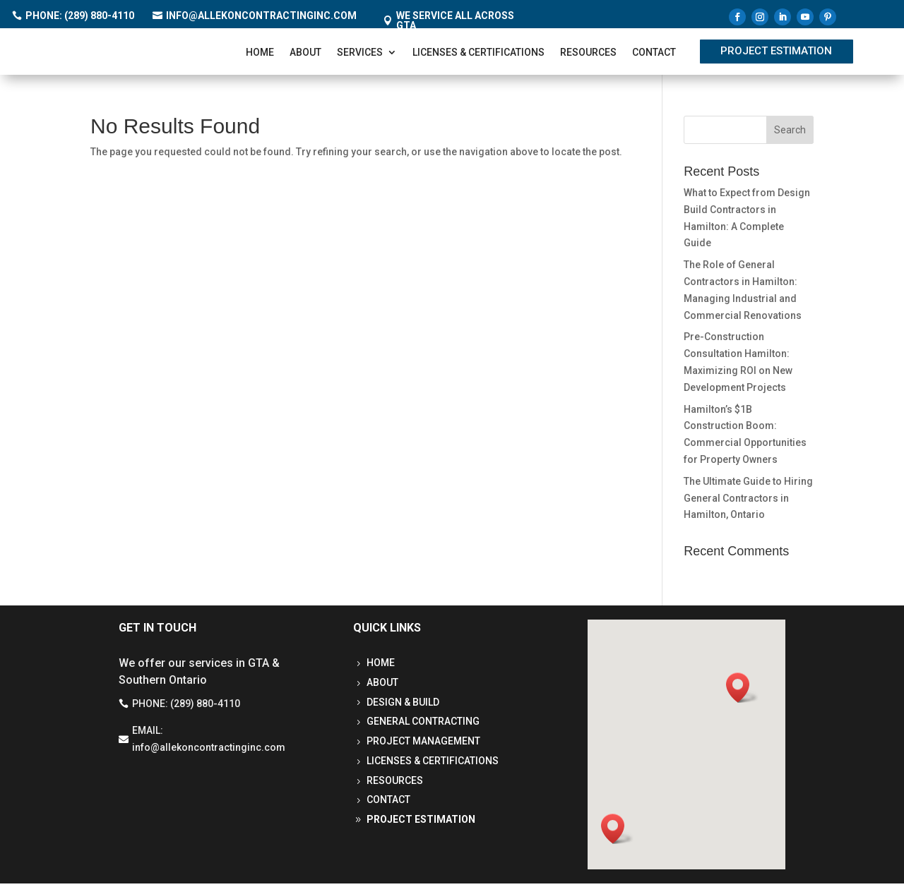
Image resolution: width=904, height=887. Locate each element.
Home (260, 54)
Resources (588, 54)
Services (360, 54)
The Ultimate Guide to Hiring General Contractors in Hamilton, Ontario (748, 501)
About (305, 54)
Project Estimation (776, 53)
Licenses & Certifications (478, 54)
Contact (654, 54)
